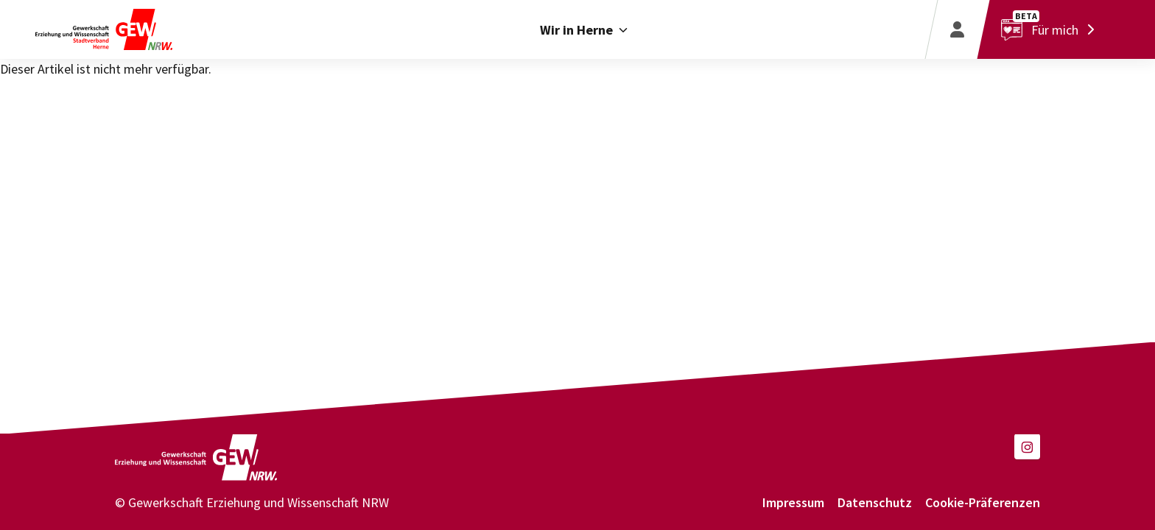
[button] (1027, 446)
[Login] (956, 29)
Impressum (793, 502)
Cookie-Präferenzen (982, 502)
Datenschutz (875, 502)
